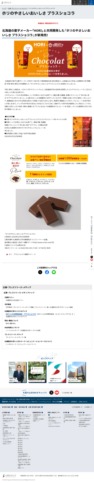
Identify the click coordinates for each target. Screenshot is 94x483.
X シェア (40, 272)
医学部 (19, 412)
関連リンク (21, 468)
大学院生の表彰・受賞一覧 (70, 421)
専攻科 (80, 412)
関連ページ (36, 421)
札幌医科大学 (6, 2)
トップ (4, 8)
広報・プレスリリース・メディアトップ (19, 292)
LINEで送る (54, 272)
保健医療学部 (36, 412)
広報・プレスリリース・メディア (18, 8)
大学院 (65, 412)
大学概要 (5, 412)
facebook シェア (47, 272)
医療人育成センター (54, 412)
